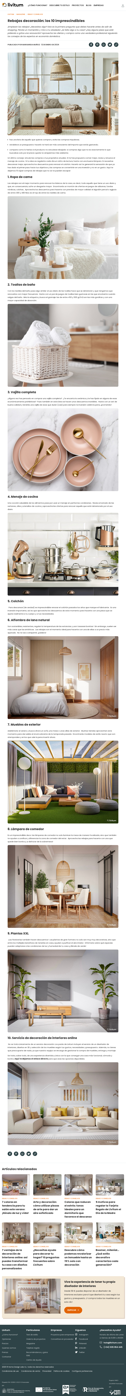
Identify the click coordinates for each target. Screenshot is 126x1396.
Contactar (6, 1357)
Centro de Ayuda (33, 1360)
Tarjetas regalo (33, 1348)
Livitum (11, 14)
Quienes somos (9, 1348)
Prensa (5, 1352)
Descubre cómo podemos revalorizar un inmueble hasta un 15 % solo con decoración (78, 1257)
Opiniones (6, 1339)
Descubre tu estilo (59, 5)
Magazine (20, 14)
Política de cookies (62, 1371)
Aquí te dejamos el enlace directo (31, 1058)
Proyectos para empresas (62, 1334)
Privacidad (46, 1371)
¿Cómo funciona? (37, 5)
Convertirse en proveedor (62, 1339)
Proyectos (78, 5)
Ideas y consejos (35, 14)
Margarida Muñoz (31, 44)
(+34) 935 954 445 (111, 1347)
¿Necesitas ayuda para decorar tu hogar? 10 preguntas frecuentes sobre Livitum (46, 1257)
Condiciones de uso (10, 1371)
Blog (88, 5)
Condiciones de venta (30, 1371)
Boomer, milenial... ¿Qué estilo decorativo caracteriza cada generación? (107, 1257)
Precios (5, 1343)
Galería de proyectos (35, 1339)
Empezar (73, 1310)
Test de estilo (32, 1334)
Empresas (99, 5)
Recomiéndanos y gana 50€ (37, 1354)
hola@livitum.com (111, 1342)
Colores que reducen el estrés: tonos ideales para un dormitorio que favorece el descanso (78, 1209)
